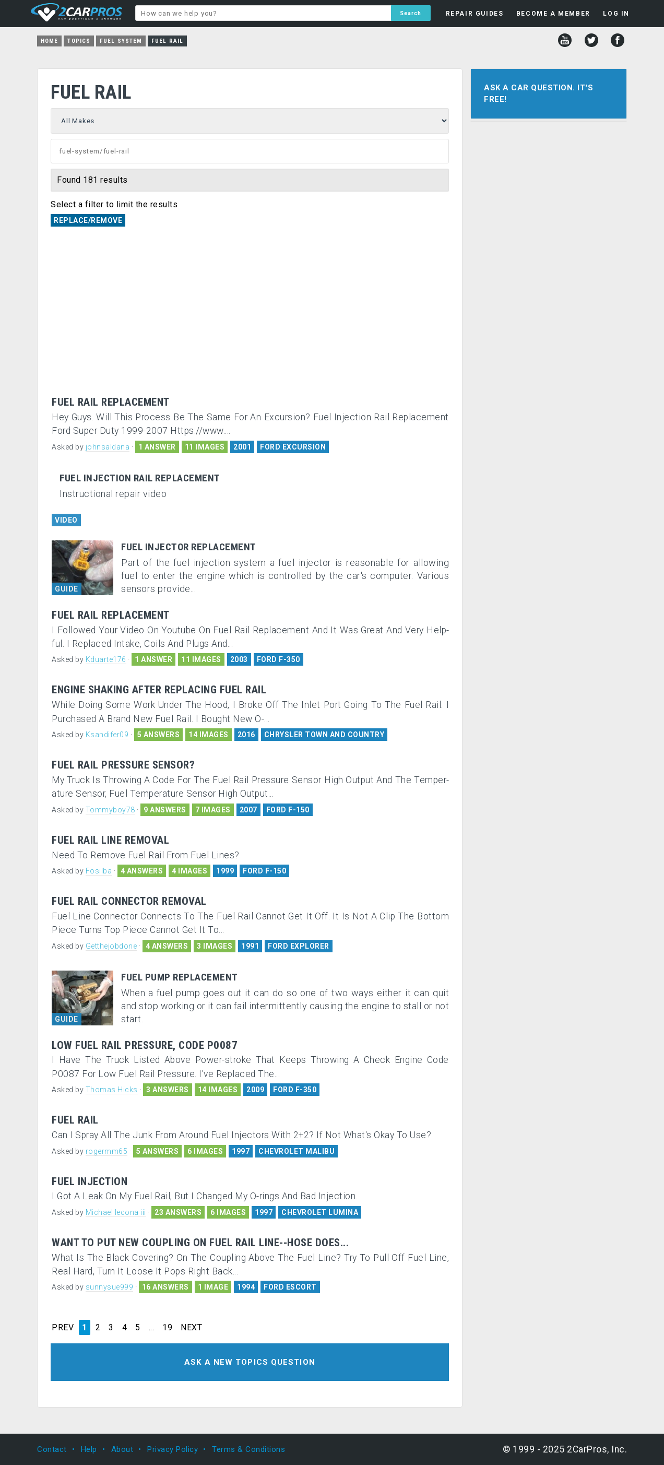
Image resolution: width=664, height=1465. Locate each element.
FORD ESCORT (290, 1287)
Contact (52, 1449)
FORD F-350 (278, 659)
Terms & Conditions (248, 1449)
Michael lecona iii (116, 1212)
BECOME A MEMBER (553, 13)
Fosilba (99, 871)
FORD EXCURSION (293, 447)
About (122, 1449)
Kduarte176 (106, 659)
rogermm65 (107, 1151)
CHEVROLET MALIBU (296, 1151)
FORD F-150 (288, 810)
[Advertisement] (250, 318)
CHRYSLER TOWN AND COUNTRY (324, 734)
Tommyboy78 (110, 810)
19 (167, 1328)
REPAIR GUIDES (475, 13)
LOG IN (616, 13)
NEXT (191, 1328)
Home (49, 41)
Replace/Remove (88, 220)
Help (89, 1449)
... (152, 1328)
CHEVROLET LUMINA (319, 1212)
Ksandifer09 (107, 734)
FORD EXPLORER (298, 946)
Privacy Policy (172, 1449)
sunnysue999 (110, 1287)
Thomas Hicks (112, 1089)
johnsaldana (108, 447)
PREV (63, 1328)
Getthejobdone (111, 946)
